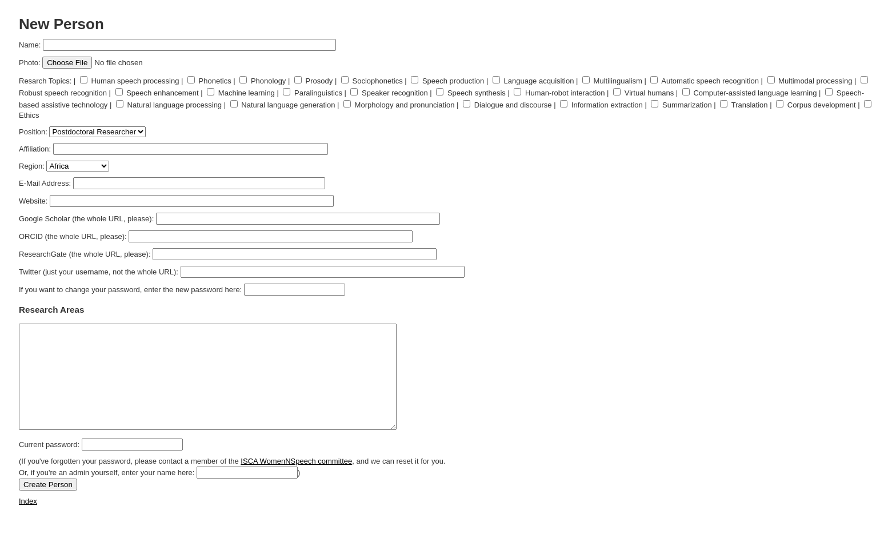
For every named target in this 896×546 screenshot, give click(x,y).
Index (28, 521)
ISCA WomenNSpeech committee (296, 481)
